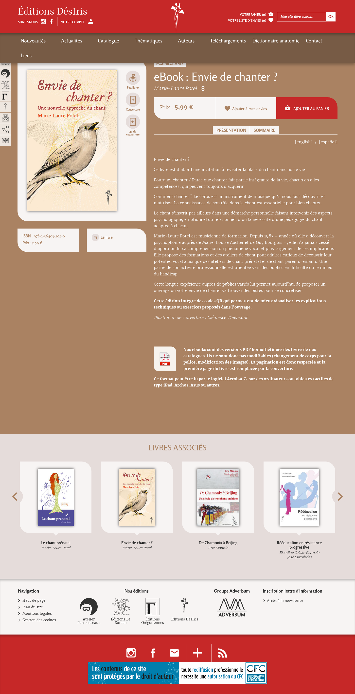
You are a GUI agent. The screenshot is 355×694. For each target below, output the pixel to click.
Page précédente (169, 64)
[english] (303, 142)
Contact (269, 41)
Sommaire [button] (264, 130)
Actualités (62, 41)
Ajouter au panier (307, 108)
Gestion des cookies (39, 620)
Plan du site (33, 607)
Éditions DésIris (52, 11)
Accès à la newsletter (285, 600)
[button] (24, 509)
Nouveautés (33, 41)
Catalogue (90, 41)
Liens (289, 41)
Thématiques (121, 41)
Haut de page (34, 600)
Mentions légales (37, 614)
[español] (328, 142)
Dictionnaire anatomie (230, 41)
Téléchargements (183, 41)
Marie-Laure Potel (179, 88)
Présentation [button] (231, 130)
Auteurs (150, 41)
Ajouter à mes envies (246, 108)
